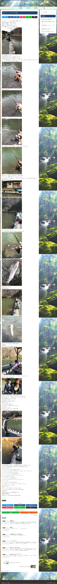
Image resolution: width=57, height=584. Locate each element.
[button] (54, 12)
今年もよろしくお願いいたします (48, 31)
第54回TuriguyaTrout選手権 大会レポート (48, 22)
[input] (48, 12)
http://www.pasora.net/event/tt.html (14, 495)
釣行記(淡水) (4, 500)
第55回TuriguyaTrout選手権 (46, 19)
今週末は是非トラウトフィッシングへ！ (48, 26)
